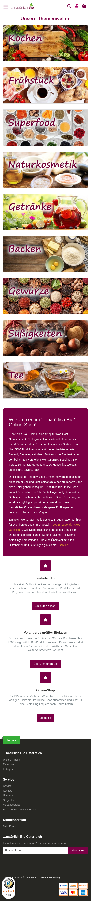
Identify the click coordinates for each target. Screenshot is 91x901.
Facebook (8, 764)
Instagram (8, 769)
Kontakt (7, 790)
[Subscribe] (78, 850)
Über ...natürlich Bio (45, 663)
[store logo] (22, 6)
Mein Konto (9, 826)
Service (63, 545)
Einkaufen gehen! (45, 605)
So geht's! (46, 717)
